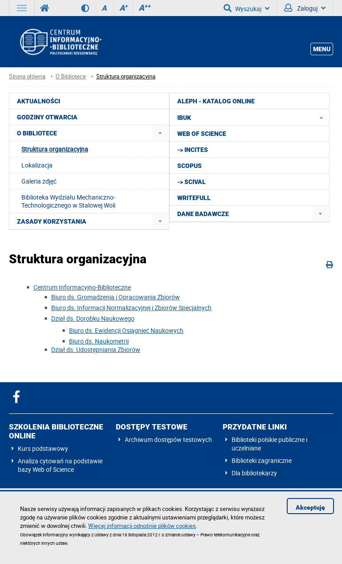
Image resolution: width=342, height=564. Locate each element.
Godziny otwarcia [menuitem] (47, 117)
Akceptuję (310, 507)
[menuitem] (160, 133)
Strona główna (27, 76)
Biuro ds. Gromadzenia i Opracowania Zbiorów (115, 297)
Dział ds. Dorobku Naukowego (92, 318)
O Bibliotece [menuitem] (37, 133)
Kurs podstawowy (43, 448)
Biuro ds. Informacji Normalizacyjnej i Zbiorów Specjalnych (131, 307)
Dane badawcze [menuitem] (203, 213)
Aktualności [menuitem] (38, 101)
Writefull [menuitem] (194, 197)
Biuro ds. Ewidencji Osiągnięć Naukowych (126, 330)
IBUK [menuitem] (252, 117)
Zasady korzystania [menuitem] (51, 221)
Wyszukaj (246, 8)
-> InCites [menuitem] (192, 149)
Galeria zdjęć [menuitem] (39, 181)
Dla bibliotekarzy (254, 473)
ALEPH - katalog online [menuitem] (216, 101)
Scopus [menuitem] (189, 165)
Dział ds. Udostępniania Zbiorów (95, 349)
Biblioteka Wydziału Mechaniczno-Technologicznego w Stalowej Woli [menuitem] (68, 201)
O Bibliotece (71, 76)
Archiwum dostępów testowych (168, 439)
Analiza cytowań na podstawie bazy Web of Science (60, 465)
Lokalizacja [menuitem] (37, 165)
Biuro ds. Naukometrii (99, 341)
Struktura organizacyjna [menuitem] (54, 149)
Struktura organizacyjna (125, 76)
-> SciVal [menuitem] (191, 181)
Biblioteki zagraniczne (262, 460)
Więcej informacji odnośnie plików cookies (142, 526)
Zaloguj (305, 8)
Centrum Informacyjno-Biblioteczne (82, 287)
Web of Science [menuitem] (201, 133)
